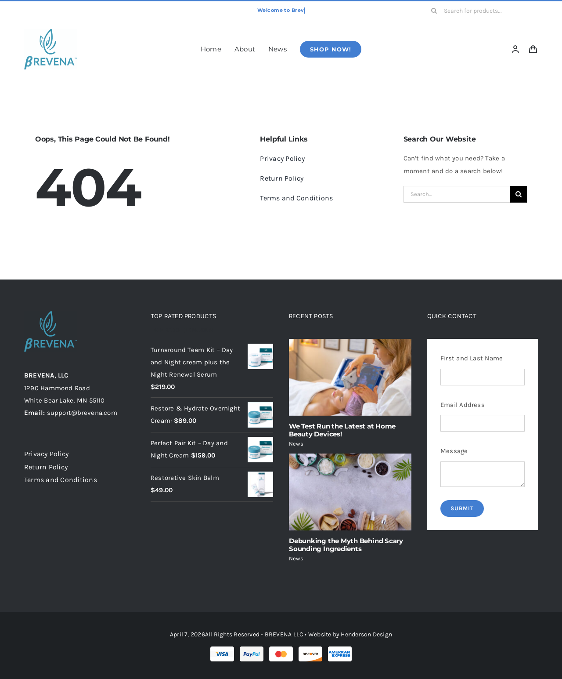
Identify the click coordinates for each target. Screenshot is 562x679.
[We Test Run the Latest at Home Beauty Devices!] (350, 377)
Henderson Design (366, 634)
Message (454, 451)
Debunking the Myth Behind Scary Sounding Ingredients (346, 545)
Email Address (462, 405)
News (296, 443)
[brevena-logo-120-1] (50, 32)
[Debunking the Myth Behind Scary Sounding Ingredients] (350, 492)
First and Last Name (471, 358)
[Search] (434, 10)
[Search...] (456, 194)
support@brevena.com (82, 413)
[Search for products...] (481, 10)
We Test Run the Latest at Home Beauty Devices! (342, 430)
